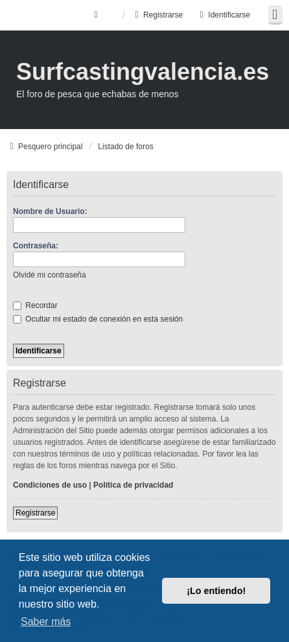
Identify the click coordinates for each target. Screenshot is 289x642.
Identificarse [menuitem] (223, 14)
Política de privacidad (133, 485)
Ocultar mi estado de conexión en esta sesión (98, 319)
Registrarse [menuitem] (157, 14)
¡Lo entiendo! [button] (216, 591)
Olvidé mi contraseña (49, 274)
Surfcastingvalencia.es (142, 71)
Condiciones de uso (50, 485)
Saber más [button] (46, 621)
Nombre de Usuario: (50, 211)
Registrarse (35, 512)
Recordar (35, 305)
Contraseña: (35, 245)
